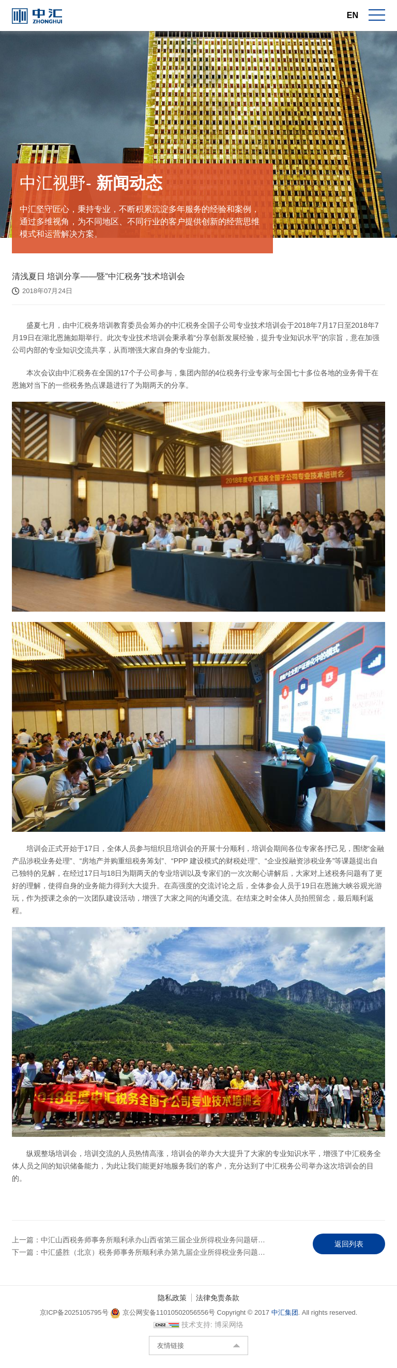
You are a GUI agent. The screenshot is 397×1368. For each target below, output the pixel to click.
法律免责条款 (217, 1305)
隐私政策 (172, 1305)
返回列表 (348, 1247)
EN (352, 15)
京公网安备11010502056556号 (162, 1320)
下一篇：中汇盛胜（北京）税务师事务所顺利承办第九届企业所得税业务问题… (138, 1256)
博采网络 (229, 1332)
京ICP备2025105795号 (75, 1320)
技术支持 (195, 1332)
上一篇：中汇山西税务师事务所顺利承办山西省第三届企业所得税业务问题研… (138, 1243)
